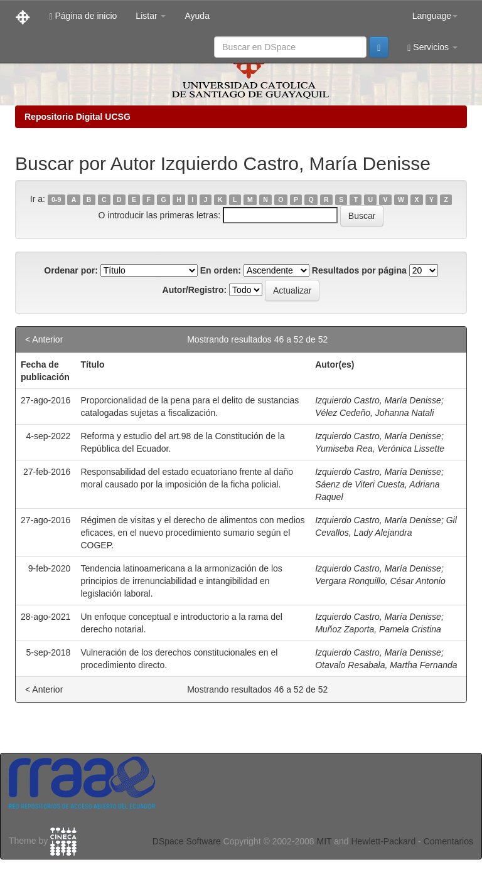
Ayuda (197, 16)
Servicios (432, 47)
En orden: (220, 270)
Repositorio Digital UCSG (77, 117)
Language (435, 16)
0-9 (56, 199)
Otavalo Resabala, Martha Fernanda (386, 665)
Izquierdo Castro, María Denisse (378, 400)
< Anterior (44, 339)
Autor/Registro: (195, 290)
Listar (151, 16)
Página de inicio (83, 16)
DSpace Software (187, 841)
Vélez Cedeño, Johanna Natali (374, 413)
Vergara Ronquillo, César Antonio (380, 581)
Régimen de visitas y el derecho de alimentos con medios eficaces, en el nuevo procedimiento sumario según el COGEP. (192, 532)
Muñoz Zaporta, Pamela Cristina (378, 629)
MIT (323, 841)
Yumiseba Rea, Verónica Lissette (379, 449)
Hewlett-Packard (383, 841)
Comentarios (448, 841)
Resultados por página (359, 270)
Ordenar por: (71, 270)
